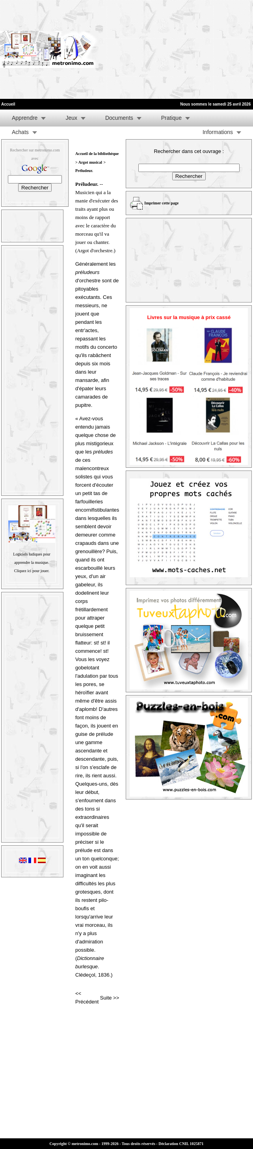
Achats (20, 132)
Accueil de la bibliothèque (97, 153)
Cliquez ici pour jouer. (31, 571)
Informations (218, 132)
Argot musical (90, 162)
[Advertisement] (158, 49)
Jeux (71, 118)
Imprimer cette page (161, 203)
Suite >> (109, 998)
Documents (119, 118)
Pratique (171, 118)
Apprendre (24, 118)
